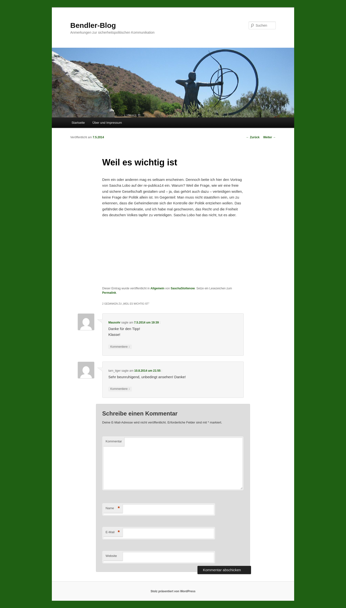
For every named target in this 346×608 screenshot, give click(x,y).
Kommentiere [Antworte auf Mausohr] (120, 347)
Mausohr (114, 322)
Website (111, 556)
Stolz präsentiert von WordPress (172, 591)
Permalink (109, 292)
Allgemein (157, 288)
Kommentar (114, 441)
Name (113, 508)
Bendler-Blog (93, 25)
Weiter (269, 137)
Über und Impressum (107, 122)
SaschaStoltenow (183, 288)
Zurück (253, 137)
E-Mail (113, 532)
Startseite (78, 122)
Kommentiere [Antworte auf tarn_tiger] (120, 389)
